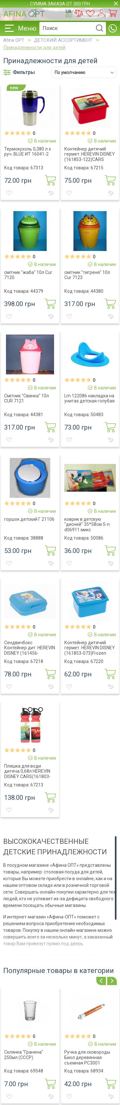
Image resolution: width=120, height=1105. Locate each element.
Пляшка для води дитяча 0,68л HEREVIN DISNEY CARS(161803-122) (27, 774)
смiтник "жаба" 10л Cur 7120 (28, 275)
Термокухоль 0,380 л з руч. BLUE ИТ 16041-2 (27, 151)
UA (68, 11)
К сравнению (51, 193)
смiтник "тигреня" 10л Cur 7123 (87, 275)
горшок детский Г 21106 (29, 519)
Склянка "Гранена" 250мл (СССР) (23, 1055)
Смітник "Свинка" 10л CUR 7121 (26, 398)
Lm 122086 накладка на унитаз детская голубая (89, 398)
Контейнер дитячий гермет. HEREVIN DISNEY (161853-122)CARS (89, 154)
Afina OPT (13, 40)
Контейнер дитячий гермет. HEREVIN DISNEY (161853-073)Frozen (89, 648)
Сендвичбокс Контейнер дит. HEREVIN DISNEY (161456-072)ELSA (29, 650)
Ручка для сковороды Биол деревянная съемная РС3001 (87, 1057)
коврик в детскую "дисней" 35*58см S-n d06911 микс (87, 525)
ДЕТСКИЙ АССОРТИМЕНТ (63, 40)
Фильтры (19, 72)
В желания (9, 193)
